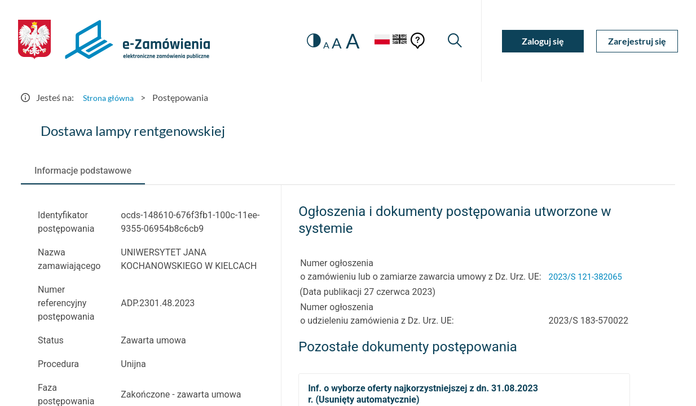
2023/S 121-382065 (588, 276)
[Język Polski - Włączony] (373, 41)
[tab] (83, 170)
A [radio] (318, 45)
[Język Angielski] (397, 41)
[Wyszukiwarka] (454, 41)
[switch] (304, 41)
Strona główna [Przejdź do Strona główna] (111, 97)
